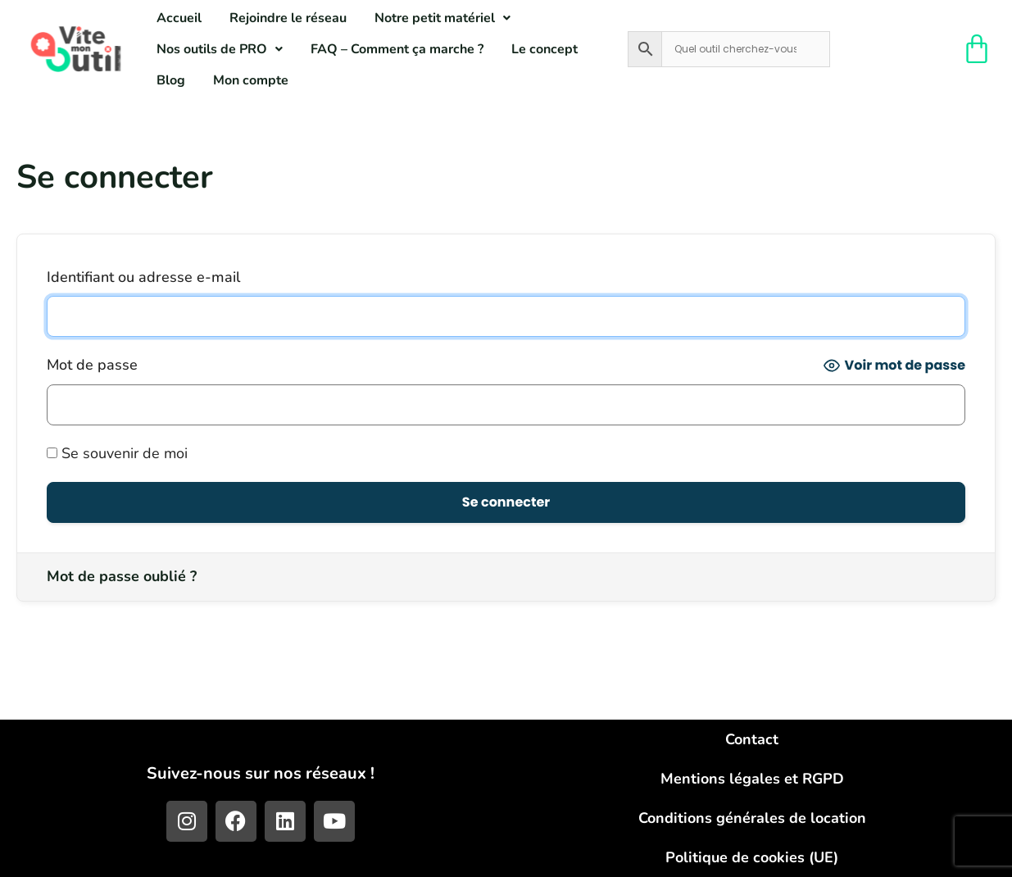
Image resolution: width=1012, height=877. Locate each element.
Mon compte (250, 80)
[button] (442, 18)
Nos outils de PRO (220, 49)
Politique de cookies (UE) (751, 857)
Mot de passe (92, 365)
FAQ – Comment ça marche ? (397, 49)
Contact (751, 739)
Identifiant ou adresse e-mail (143, 277)
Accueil (179, 18)
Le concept (544, 49)
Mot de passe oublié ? (122, 576)
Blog (171, 80)
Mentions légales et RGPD (752, 778)
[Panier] (977, 49)
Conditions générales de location (752, 818)
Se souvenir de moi (117, 453)
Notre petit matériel (442, 18)
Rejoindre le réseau (288, 18)
